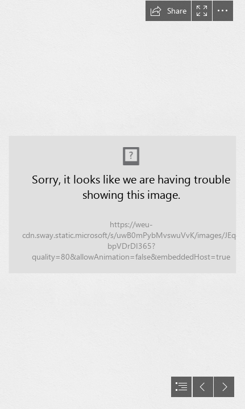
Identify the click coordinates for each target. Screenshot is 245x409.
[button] (168, 11)
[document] (122, 204)
